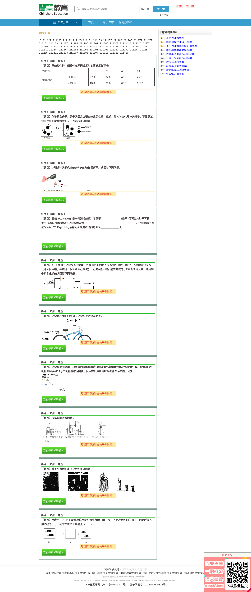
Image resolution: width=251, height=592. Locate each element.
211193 (73, 43)
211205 (104, 43)
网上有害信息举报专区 (105, 573)
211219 (43, 46)
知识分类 (63, 22)
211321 (114, 52)
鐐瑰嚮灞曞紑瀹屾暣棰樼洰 (96, 92)
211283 (144, 49)
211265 (104, 49)
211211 (124, 43)
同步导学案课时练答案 (179, 50)
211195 (83, 43)
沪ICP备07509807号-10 (115, 584)
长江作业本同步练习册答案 (181, 46)
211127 (47, 40)
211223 (73, 46)
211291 (53, 52)
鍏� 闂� (227, 554)
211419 (124, 52)
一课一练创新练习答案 (179, 58)
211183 (53, 43)
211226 (94, 46)
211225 (83, 46)
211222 (63, 46)
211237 (144, 46)
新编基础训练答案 (176, 65)
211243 (53, 49)
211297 (73, 52)
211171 (138, 40)
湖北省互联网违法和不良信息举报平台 (68, 573)
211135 (57, 40)
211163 (117, 40)
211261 (94, 49)
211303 (83, 52)
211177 (148, 40)
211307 (94, 52)
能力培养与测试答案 (177, 69)
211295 (63, 52)
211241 (43, 49)
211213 (134, 43)
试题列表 (142, 569)
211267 (114, 49)
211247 (63, 49)
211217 (144, 43)
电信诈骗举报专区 (130, 573)
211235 (134, 46)
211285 (43, 52)
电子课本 (164, 15)
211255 (83, 49)
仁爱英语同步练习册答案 (180, 54)
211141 (67, 40)
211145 (77, 40)
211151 (87, 40)
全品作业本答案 (175, 38)
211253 (73, 49)
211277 (134, 49)
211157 (107, 40)
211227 (104, 46)
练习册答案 (126, 22)
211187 (63, 43)
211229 (114, 46)
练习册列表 (128, 569)
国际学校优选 (111, 569)
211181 (43, 43)
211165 (128, 40)
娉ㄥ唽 (190, 5)
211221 (53, 46)
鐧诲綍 (180, 5)
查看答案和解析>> (53, 98)
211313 (104, 52)
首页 (91, 22)
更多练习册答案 (175, 73)
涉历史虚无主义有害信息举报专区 (162, 573)
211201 (94, 43)
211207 (114, 43)
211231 (124, 46)
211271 (124, 49)
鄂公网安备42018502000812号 (148, 584)
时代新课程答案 (175, 61)
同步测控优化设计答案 (179, 42)
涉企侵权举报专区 (194, 573)
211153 (97, 40)
